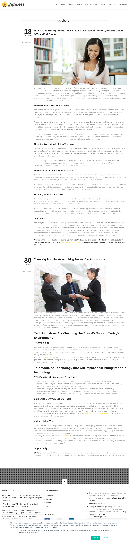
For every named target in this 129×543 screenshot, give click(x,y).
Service (71, 4)
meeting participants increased (96, 413)
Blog (111, 4)
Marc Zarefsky (45, 377)
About (63, 4)
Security (103, 4)
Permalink (28, 42)
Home (56, 4)
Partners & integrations (87, 4)
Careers (49, 499)
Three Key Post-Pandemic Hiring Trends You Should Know (70, 259)
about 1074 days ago (97, 517)
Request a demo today (71, 242)
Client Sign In (121, 4)
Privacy (48, 506)
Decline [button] (105, 538)
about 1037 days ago (97, 503)
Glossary (49, 503)
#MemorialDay (100, 507)
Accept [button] (95, 538)
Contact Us (50, 495)
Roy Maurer (64, 436)
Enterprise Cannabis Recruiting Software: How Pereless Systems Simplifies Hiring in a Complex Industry (22, 497)
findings (48, 357)
